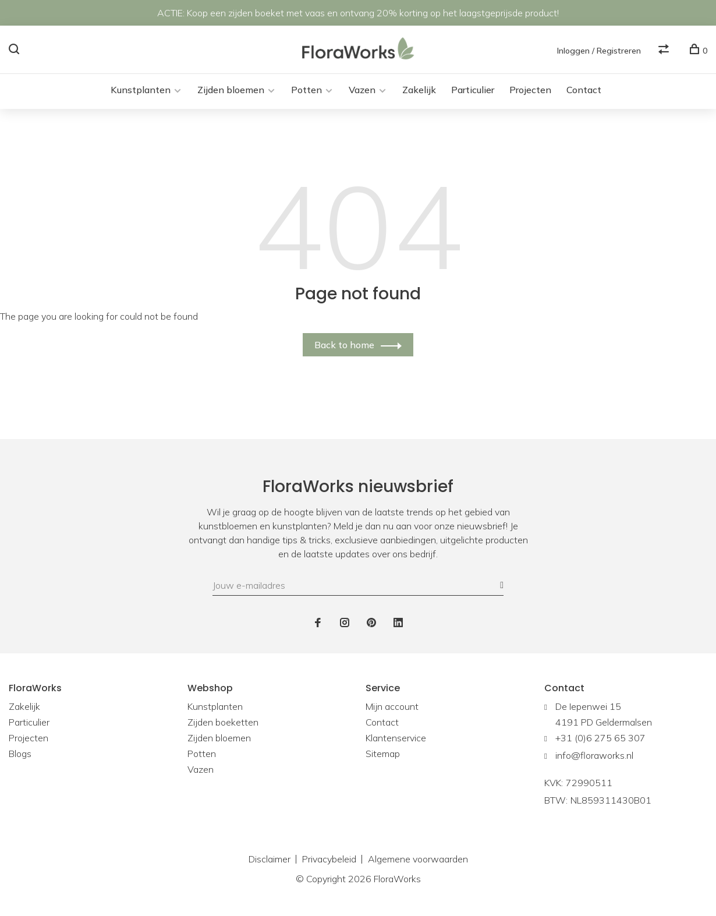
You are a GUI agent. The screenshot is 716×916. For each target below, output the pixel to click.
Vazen (362, 91)
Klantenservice (396, 739)
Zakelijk (419, 91)
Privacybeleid (329, 860)
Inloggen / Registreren (599, 50)
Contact (583, 91)
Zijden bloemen (230, 91)
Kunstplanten (141, 91)
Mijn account (392, 707)
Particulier (472, 91)
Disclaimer (269, 860)
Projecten (530, 91)
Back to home (344, 346)
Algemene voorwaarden (418, 860)
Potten (306, 91)
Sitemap (383, 755)
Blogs (20, 755)
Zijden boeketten (222, 723)
